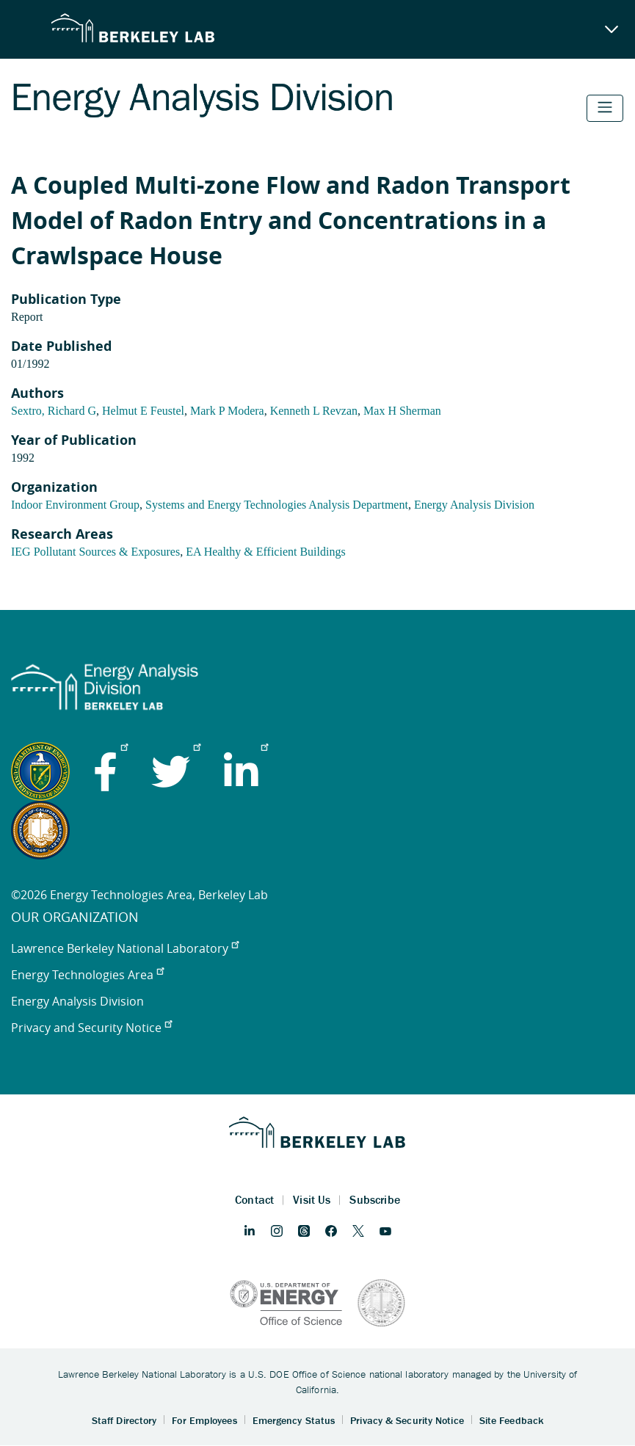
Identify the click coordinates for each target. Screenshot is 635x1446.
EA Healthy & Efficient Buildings (265, 551)
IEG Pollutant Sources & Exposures (95, 551)
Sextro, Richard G (53, 410)
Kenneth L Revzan (314, 410)
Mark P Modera (227, 410)
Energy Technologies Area (87, 975)
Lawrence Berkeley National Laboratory (125, 948)
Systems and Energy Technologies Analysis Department (276, 504)
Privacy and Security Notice (91, 1028)
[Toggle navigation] (605, 108)
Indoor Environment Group (75, 504)
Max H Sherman (402, 410)
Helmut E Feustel (143, 410)
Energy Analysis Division (474, 504)
